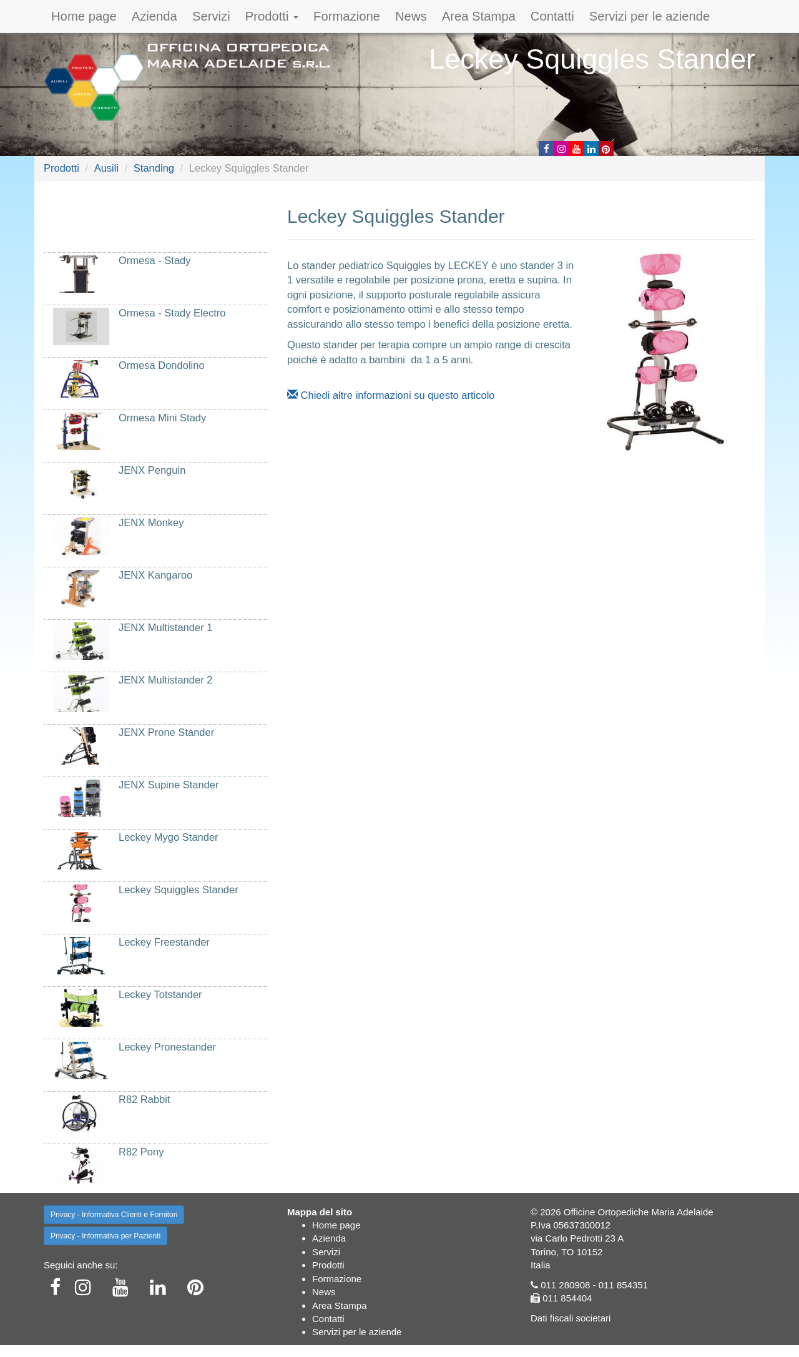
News (411, 16)
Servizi (211, 16)
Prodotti (271, 16)
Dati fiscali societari (570, 1318)
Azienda (154, 16)
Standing (154, 168)
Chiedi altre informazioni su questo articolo (391, 395)
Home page (84, 16)
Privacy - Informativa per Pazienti (105, 1236)
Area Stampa (479, 16)
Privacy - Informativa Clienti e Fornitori (114, 1214)
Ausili (106, 168)
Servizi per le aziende (649, 16)
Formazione (346, 16)
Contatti (552, 16)
